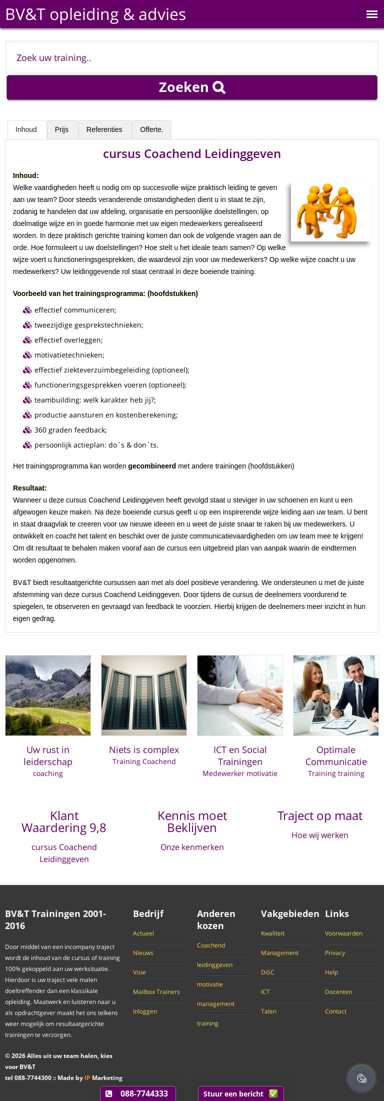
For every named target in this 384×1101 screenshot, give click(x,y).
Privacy (335, 953)
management (215, 1004)
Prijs (62, 130)
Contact (335, 1011)
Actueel (143, 933)
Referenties (105, 130)
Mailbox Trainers (156, 992)
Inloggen (145, 1011)
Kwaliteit (272, 933)
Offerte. (151, 130)
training (207, 1023)
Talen (268, 1011)
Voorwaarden (343, 933)
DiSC (267, 973)
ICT (265, 992)
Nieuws (143, 953)
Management (279, 953)
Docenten (338, 992)
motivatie (210, 985)
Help (331, 973)
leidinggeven (214, 965)
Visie (139, 973)
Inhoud (27, 130)
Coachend (211, 945)
